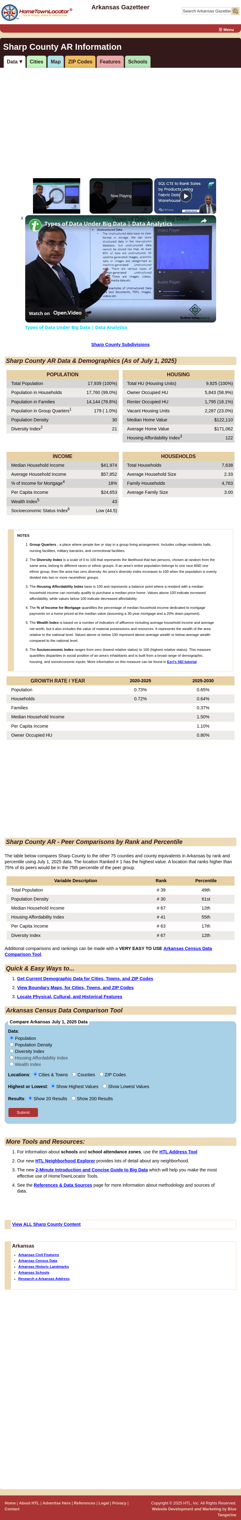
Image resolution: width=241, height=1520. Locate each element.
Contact (12, 1509)
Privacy (119, 1503)
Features (110, 61)
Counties (84, 1074)
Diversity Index (27, 1051)
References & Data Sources (63, 1185)
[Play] (185, 196)
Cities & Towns (51, 1074)
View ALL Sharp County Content (46, 1224)
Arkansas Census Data (37, 1261)
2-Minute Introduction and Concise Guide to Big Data (91, 1169)
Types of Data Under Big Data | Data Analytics (108, 224)
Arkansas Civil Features (38, 1255)
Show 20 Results (48, 1098)
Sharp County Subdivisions (120, 344)
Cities (37, 61)
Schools (137, 61)
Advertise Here (57, 1503)
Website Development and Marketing (186, 1509)
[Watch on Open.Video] (55, 313)
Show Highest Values (75, 1086)
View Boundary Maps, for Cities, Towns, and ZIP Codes (75, 987)
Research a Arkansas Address (44, 1279)
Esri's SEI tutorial (182, 662)
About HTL (29, 1503)
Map (56, 61)
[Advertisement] (119, 116)
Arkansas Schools (33, 1272)
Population (23, 1038)
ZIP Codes (80, 61)
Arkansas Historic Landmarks (43, 1266)
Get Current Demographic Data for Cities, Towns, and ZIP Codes (85, 978)
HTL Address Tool (178, 1151)
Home (10, 1503)
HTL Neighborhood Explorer (65, 1160)
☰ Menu (226, 29)
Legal (104, 1503)
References (84, 1503)
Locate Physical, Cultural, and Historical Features (69, 996)
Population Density (31, 1044)
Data (12, 61)
